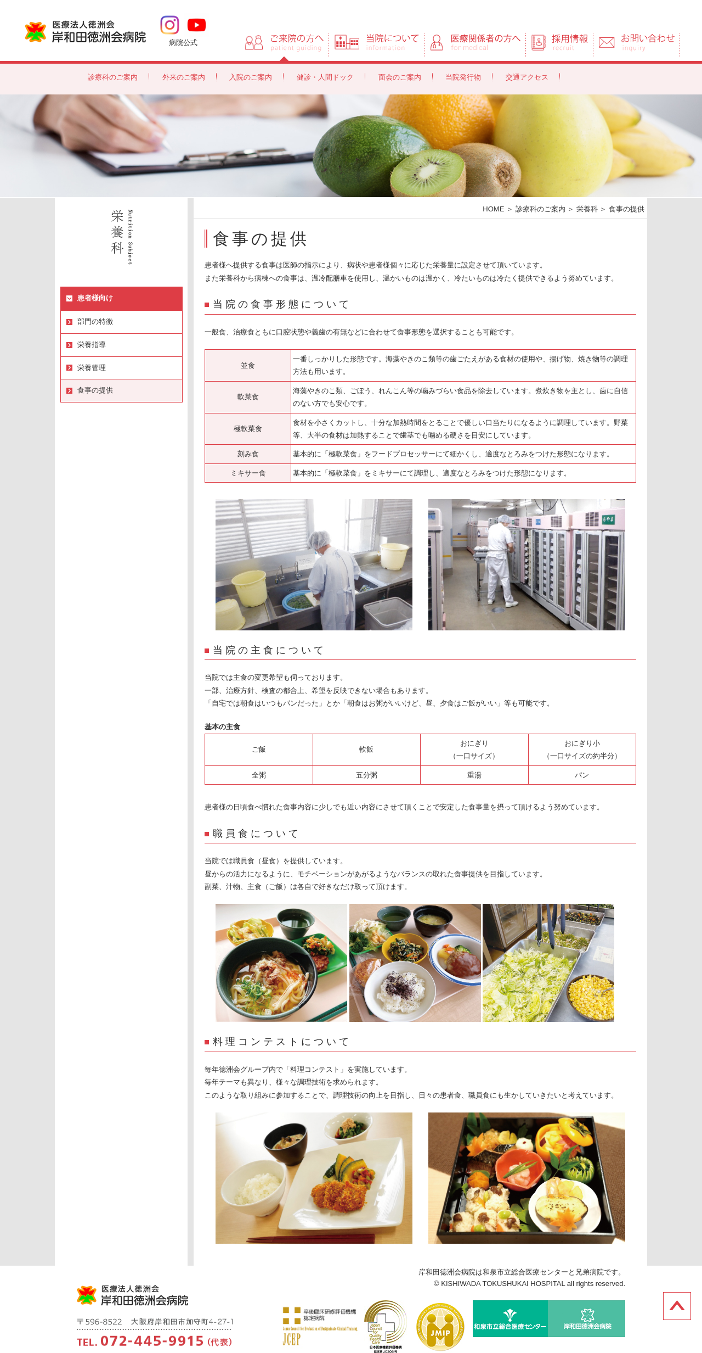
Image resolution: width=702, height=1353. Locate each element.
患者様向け (95, 298)
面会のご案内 (399, 77)
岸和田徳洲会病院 (85, 30)
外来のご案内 (183, 77)
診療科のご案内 (113, 77)
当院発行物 (463, 77)
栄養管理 (91, 368)
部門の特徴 (95, 321)
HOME (493, 209)
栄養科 (587, 209)
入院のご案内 (250, 77)
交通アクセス (527, 77)
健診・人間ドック (325, 77)
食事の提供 (95, 390)
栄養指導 (91, 344)
